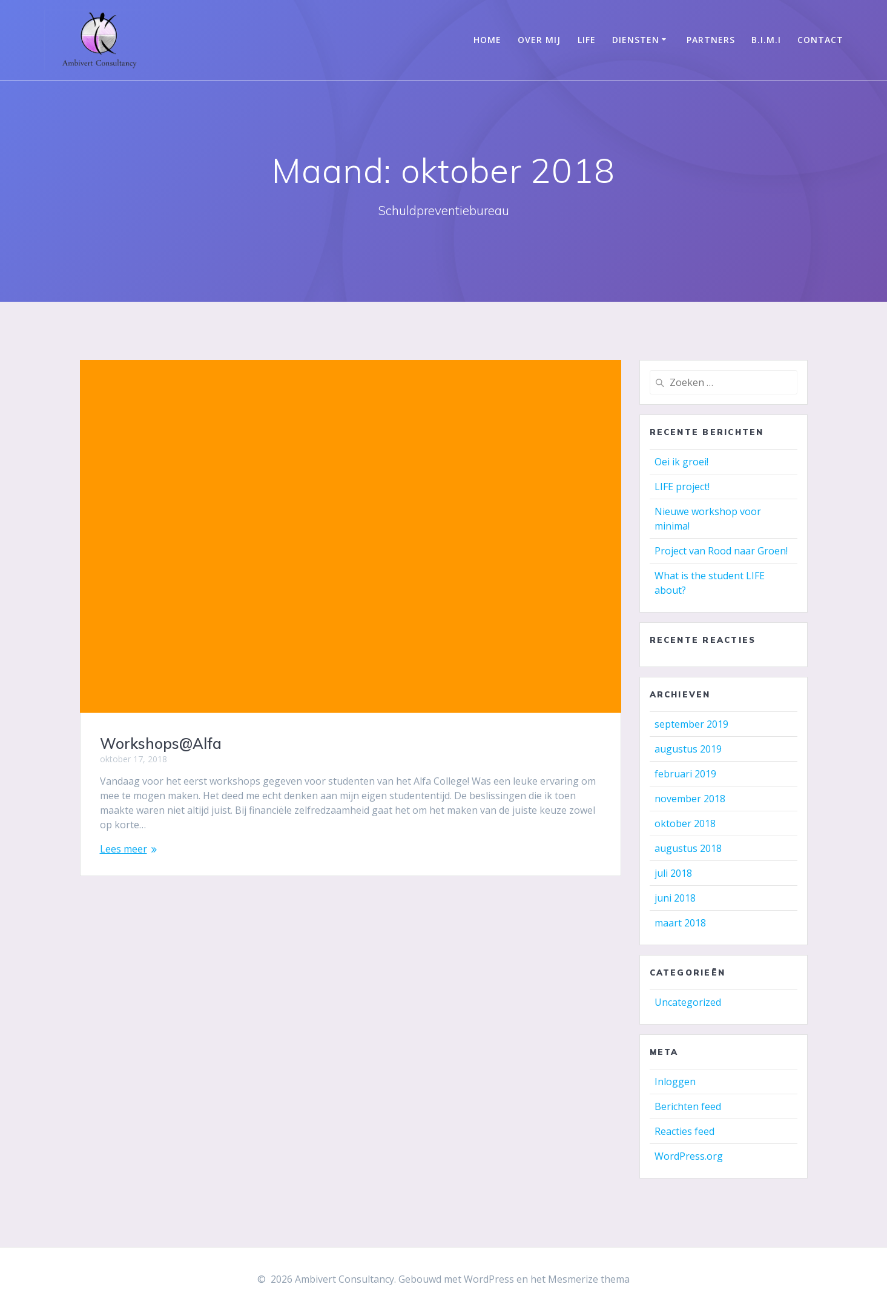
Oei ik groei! (681, 461)
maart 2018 (680, 922)
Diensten (635, 39)
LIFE (587, 39)
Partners (711, 39)
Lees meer (123, 849)
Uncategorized (688, 1002)
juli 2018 (673, 873)
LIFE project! (682, 486)
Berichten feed (688, 1106)
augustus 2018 (688, 848)
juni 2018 (675, 898)
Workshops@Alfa (161, 743)
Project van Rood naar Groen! (721, 550)
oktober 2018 (685, 823)
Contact (820, 39)
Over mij (539, 39)
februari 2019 (685, 773)
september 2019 (691, 724)
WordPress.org (689, 1156)
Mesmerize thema (589, 1279)
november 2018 (690, 798)
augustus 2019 (688, 749)
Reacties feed (684, 1131)
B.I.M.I (766, 39)
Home (487, 39)
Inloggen (675, 1081)
